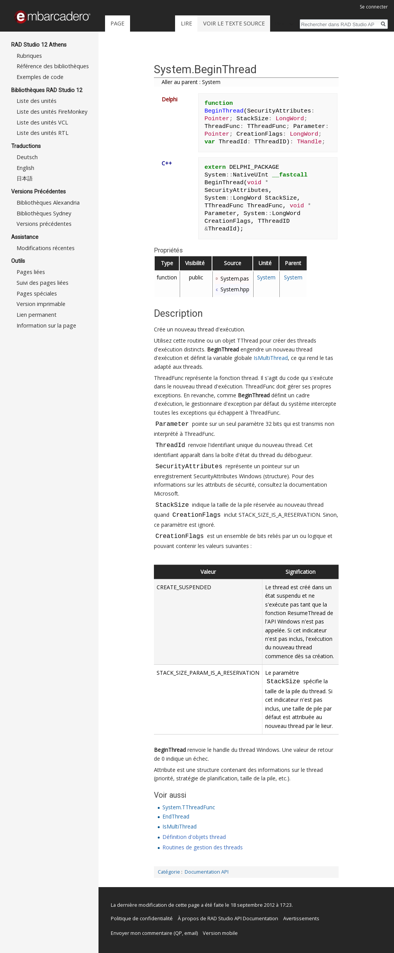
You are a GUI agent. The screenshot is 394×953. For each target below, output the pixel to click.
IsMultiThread (271, 357)
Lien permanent (37, 314)
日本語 (25, 178)
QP (178, 932)
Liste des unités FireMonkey (52, 111)
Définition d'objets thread (194, 836)
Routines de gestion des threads (202, 847)
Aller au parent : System (191, 82)
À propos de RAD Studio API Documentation (228, 918)
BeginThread (223, 349)
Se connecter (374, 6)
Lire (186, 23)
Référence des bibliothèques (53, 66)
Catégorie (169, 872)
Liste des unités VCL (42, 122)
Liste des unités (37, 100)
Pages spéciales (37, 293)
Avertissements (301, 918)
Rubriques (29, 55)
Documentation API (207, 872)
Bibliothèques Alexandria (48, 202)
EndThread (175, 816)
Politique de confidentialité (142, 918)
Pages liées (31, 272)
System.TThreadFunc (188, 807)
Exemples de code (40, 77)
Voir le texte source (234, 23)
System (266, 277)
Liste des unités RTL (42, 132)
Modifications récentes (46, 248)
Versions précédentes (44, 223)
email (190, 932)
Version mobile (220, 932)
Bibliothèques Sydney (44, 213)
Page (117, 23)
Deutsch (27, 157)
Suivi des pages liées (42, 282)
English (25, 167)
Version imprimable (41, 304)
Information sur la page (46, 325)
